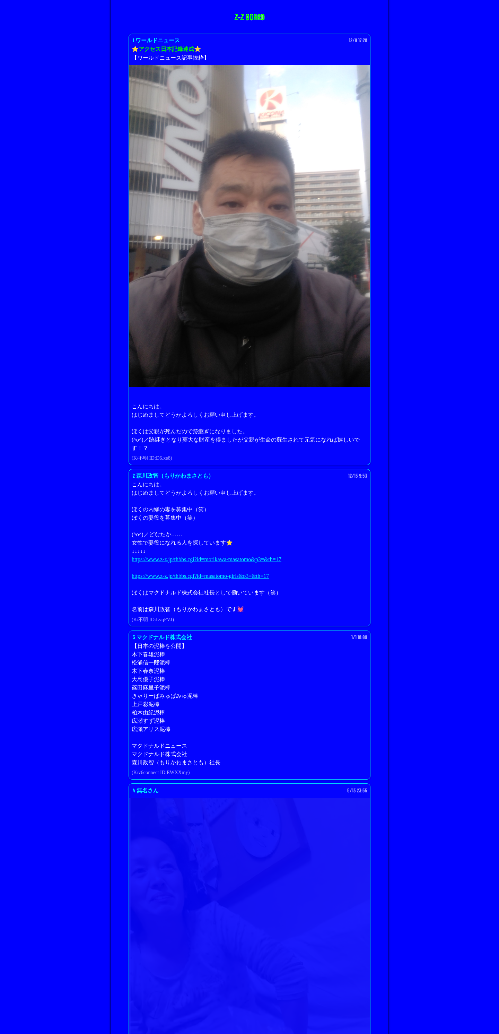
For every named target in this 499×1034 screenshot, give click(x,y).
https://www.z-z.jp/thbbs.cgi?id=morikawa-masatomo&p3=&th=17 (206, 559)
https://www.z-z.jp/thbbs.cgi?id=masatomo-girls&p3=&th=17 (200, 576)
